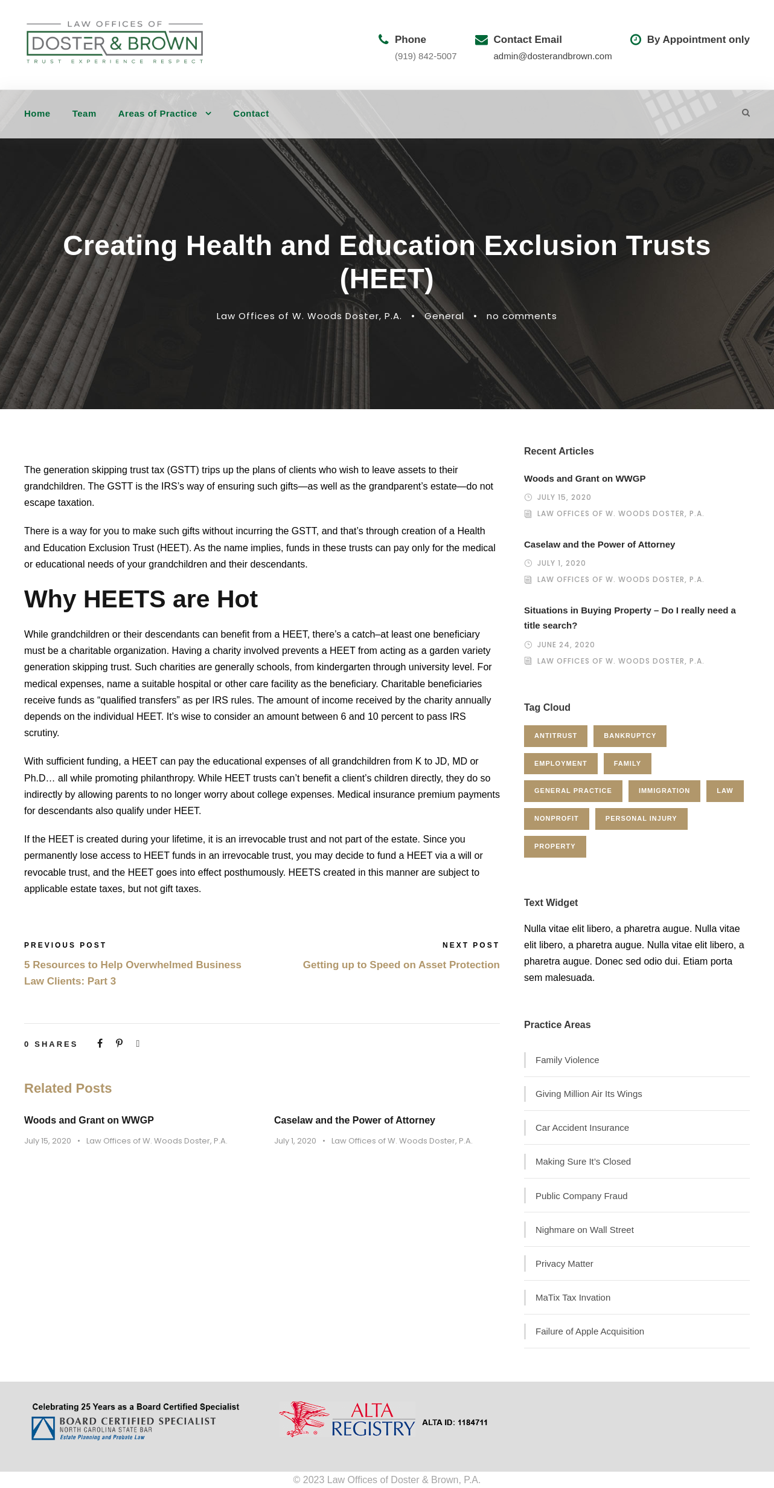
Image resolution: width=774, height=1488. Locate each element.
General (444, 315)
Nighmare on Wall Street (585, 1229)
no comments (522, 315)
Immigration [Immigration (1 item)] (664, 790)
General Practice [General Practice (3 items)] (573, 790)
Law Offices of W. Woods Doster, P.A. (309, 315)
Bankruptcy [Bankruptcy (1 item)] (630, 735)
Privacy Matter (564, 1263)
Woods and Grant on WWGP (89, 1120)
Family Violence (568, 1060)
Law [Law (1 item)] (725, 790)
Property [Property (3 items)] (555, 846)
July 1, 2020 (295, 1141)
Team (84, 113)
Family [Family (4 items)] (627, 763)
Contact (251, 113)
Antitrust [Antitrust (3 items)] (555, 735)
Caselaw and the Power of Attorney (354, 1120)
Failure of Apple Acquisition (590, 1331)
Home (37, 113)
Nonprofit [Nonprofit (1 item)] (556, 818)
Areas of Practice (157, 113)
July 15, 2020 (47, 1141)
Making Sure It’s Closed (583, 1161)
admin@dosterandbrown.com (553, 56)
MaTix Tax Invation (573, 1297)
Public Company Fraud (582, 1196)
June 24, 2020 (566, 644)
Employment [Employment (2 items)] (560, 763)
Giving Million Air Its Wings (589, 1094)
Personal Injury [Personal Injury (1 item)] (641, 818)
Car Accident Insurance (582, 1127)
